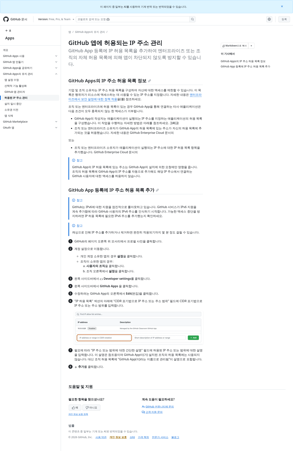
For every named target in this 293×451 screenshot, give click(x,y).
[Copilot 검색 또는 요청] (135, 19)
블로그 (175, 437)
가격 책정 (143, 437)
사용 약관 (101, 437)
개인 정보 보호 (118, 437)
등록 (284, 19)
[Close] (282, 6)
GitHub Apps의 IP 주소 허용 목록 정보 (109, 80)
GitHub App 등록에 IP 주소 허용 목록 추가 (113, 190)
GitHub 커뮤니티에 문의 (158, 406)
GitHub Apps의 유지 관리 (90, 32)
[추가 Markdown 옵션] (251, 46)
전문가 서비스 (160, 437)
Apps (9, 37)
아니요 (91, 407)
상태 (132, 437)
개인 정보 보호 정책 (78, 414)
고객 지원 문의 (152, 412)
